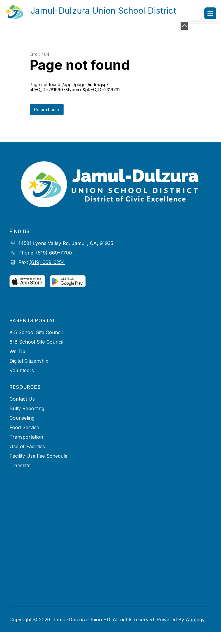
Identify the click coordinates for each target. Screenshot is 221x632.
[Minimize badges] (184, 26)
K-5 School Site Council (36, 332)
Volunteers (22, 370)
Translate (20, 465)
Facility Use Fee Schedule (38, 456)
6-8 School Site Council (36, 342)
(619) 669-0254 (47, 262)
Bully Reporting (27, 408)
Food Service (24, 427)
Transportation (26, 437)
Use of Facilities (27, 446)
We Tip (17, 351)
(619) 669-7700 (54, 253)
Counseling (22, 418)
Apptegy (195, 619)
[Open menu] (210, 13)
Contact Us (22, 399)
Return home (46, 109)
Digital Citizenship (29, 361)
